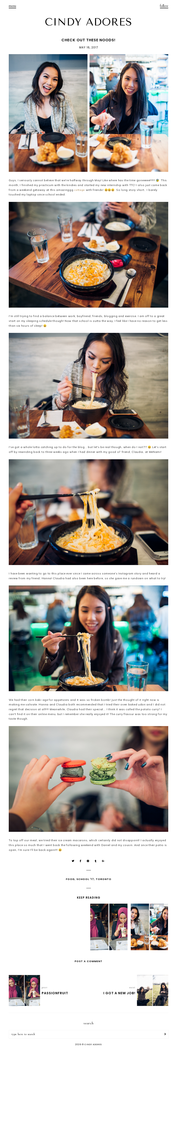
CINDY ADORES (88, 22)
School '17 (85, 879)
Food (70, 879)
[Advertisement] (88, 1086)
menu (12, 6)
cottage (79, 190)
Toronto (103, 879)
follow (164, 6)
